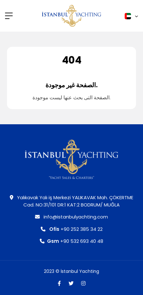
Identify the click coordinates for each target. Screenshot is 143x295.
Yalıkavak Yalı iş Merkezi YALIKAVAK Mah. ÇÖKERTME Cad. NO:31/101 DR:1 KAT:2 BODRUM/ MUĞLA (71, 201)
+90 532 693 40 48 (71, 241)
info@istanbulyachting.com (71, 216)
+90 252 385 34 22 (72, 229)
